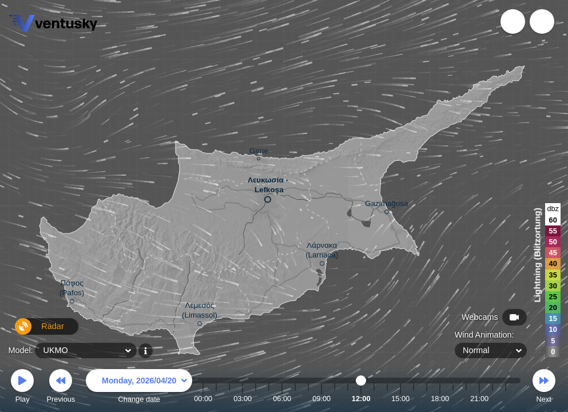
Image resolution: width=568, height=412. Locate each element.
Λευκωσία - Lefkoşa (268, 187)
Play (22, 387)
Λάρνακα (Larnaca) (322, 252)
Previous (60, 387)
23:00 (505, 398)
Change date (139, 387)
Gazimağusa (386, 205)
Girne (258, 152)
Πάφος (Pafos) (71, 290)
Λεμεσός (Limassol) (199, 312)
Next (544, 387)
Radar (33, 331)
